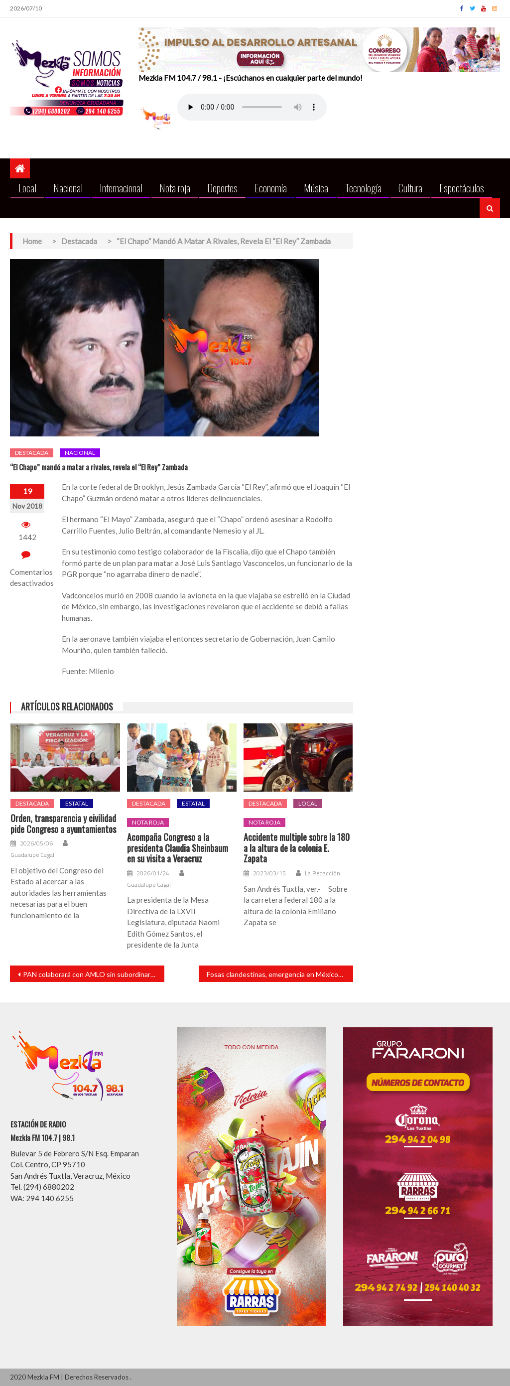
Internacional (121, 187)
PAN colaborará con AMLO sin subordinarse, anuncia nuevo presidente (93, 974)
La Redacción (322, 873)
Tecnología (363, 187)
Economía (271, 187)
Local (27, 187)
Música (316, 187)
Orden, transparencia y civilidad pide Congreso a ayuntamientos (63, 823)
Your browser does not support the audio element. (252, 107)
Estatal (76, 803)
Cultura (410, 187)
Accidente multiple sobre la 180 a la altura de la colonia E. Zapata (297, 848)
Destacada (31, 452)
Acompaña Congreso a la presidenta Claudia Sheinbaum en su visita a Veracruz (177, 848)
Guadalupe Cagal (32, 854)
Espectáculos (461, 187)
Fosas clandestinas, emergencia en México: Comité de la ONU (280, 974)
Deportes (222, 187)
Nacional (68, 187)
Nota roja (174, 187)
